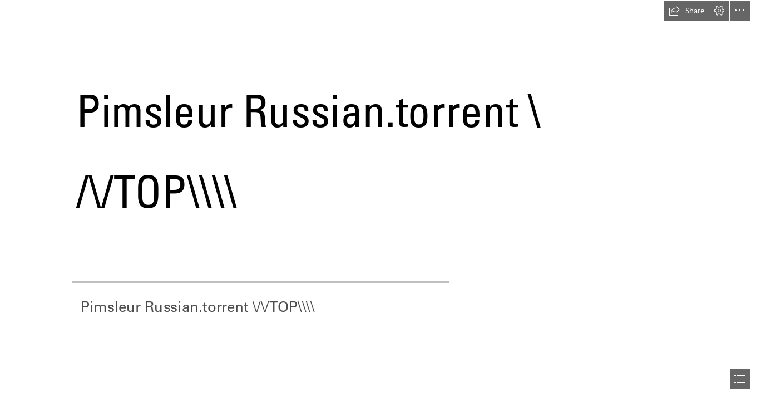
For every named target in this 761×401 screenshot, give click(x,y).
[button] (686, 11)
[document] (380, 200)
